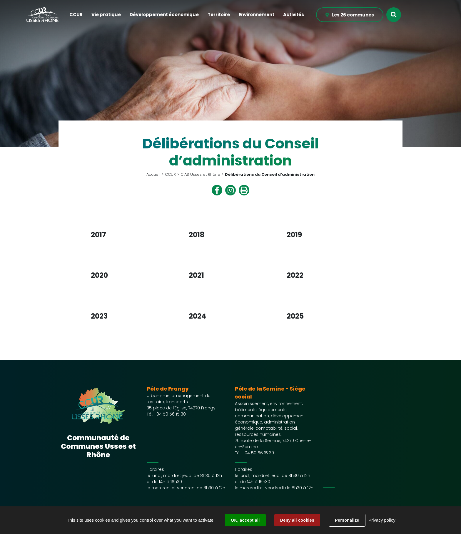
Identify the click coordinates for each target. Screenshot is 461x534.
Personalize (347, 520)
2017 (98, 235)
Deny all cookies (297, 520)
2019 (294, 235)
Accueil (153, 174)
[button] (76, 15)
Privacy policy (381, 520)
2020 (99, 275)
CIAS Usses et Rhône (200, 174)
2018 (196, 235)
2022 (295, 275)
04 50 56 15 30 (171, 414)
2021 (196, 275)
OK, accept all (245, 520)
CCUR (170, 174)
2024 (197, 316)
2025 (295, 316)
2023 (99, 316)
